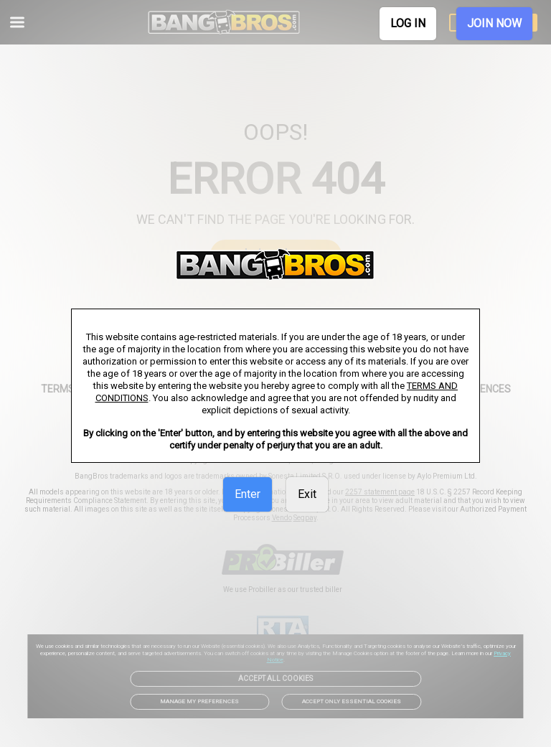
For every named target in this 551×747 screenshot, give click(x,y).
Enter (247, 494)
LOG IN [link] (407, 23)
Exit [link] (307, 494)
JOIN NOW (494, 23)
